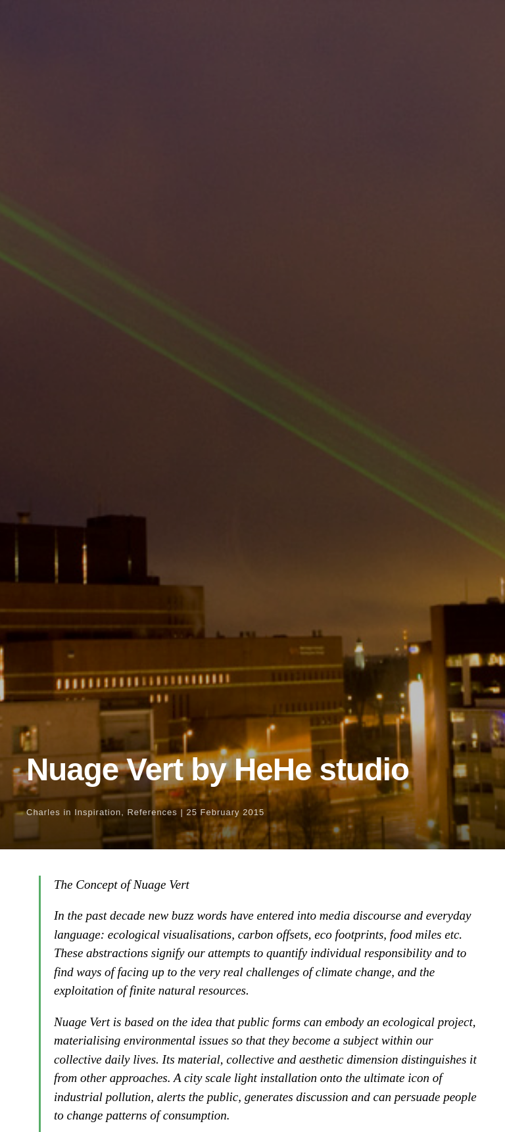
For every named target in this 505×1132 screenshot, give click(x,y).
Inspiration (97, 812)
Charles (43, 812)
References (152, 812)
